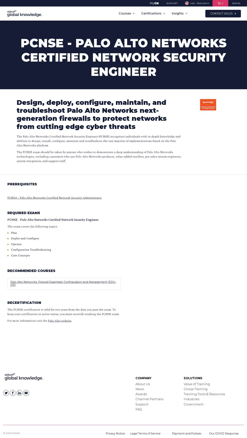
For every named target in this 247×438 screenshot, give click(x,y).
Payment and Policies (186, 433)
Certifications (153, 13)
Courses (127, 13)
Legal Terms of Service (145, 433)
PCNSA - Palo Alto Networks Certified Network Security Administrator (54, 198)
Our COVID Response (224, 433)
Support (142, 404)
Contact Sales (223, 13)
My (154, 3)
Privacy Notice (115, 433)
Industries (191, 399)
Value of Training (197, 384)
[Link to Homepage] (24, 377)
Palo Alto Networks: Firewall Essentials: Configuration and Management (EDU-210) (63, 283)
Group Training (196, 389)
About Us (143, 384)
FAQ (139, 409)
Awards (141, 394)
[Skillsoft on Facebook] (13, 393)
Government (193, 404)
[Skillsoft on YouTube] (26, 393)
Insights (179, 13)
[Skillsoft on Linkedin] (19, 393)
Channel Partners (149, 399)
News (140, 389)
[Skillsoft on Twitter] (6, 393)
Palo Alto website (59, 321)
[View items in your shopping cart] (220, 3)
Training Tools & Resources (204, 394)
